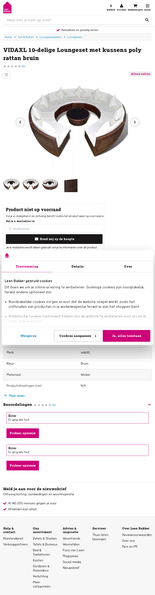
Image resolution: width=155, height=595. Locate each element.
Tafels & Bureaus (45, 544)
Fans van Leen (73, 550)
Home (8, 37)
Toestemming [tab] (27, 266)
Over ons (128, 541)
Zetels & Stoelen (45, 538)
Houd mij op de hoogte (54, 239)
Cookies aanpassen (77, 335)
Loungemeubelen (51, 37)
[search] (77, 20)
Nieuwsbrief (71, 568)
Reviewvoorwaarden (137, 535)
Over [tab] (128, 266)
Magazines (71, 556)
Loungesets (75, 37)
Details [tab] (77, 266)
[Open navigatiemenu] (147, 7)
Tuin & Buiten (26, 37)
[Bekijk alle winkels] (111, 7)
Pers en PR (129, 546)
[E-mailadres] (54, 228)
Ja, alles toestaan (126, 335)
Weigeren (28, 335)
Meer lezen (14, 395)
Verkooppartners (15, 544)
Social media (72, 562)
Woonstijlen (71, 544)
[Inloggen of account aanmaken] (121, 7)
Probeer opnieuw (23, 433)
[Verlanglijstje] (6, 75)
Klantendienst (13, 538)
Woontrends (71, 538)
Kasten (38, 560)
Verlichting (40, 576)
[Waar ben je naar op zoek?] (147, 19)
